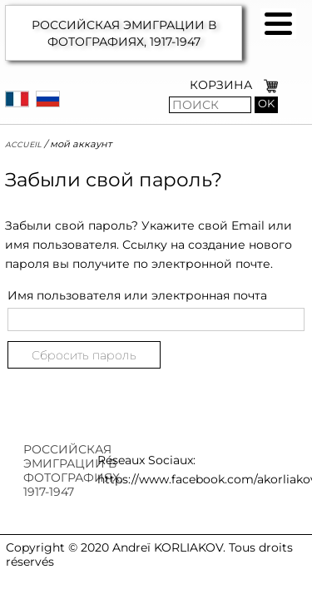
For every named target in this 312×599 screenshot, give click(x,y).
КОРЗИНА (221, 84)
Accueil (23, 144)
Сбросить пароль (84, 355)
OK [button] (266, 103)
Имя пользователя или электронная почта (137, 295)
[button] (278, 23)
